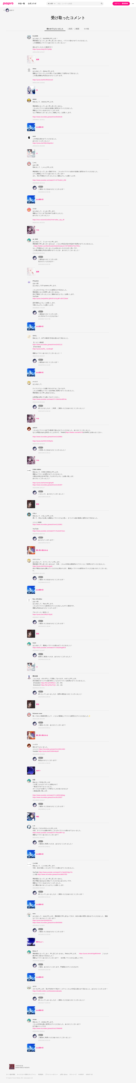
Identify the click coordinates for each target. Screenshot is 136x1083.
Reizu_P (35, 951)
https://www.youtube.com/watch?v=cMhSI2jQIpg (49, 795)
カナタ (34, 986)
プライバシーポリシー (51, 1074)
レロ (34, 826)
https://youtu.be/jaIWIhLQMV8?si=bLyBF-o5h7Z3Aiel (50, 298)
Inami (34, 643)
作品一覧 (21, 3)
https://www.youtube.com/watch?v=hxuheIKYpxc (49, 531)
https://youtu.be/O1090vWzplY (49, 751)
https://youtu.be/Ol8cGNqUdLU (43, 143)
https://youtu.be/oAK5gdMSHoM (90, 953)
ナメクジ (35, 381)
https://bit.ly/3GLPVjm (48, 685)
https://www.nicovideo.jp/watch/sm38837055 (52, 874)
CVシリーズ (73, 1074)
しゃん (34, 162)
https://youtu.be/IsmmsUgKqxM (43, 483)
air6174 (35, 427)
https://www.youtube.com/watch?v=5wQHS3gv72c (56, 872)
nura (34, 913)
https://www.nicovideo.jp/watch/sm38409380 (47, 922)
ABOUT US (89, 1074)
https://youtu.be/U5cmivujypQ (42, 566)
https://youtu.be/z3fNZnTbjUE (42, 614)
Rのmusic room (37, 713)
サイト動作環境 (10, 1074)
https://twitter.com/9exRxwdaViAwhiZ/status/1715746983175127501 (57, 246)
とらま (34, 208)
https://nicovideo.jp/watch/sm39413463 (52, 749)
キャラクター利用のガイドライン (26, 1074)
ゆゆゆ (34, 99)
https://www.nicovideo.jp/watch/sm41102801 (47, 524)
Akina (34, 68)
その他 (86, 29)
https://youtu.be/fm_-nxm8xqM (43, 349)
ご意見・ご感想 (73, 29)
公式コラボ (32, 3)
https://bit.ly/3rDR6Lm (48, 683)
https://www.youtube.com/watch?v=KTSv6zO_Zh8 (49, 180)
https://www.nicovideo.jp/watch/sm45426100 (47, 117)
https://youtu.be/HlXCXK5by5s (43, 441)
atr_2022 (35, 239)
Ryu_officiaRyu (37, 599)
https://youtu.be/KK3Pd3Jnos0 (43, 80)
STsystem (36, 281)
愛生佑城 (35, 676)
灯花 (34, 780)
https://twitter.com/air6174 (74, 432)
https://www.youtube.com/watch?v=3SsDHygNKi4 (49, 647)
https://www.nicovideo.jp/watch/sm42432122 (47, 344)
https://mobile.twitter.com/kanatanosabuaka (47, 991)
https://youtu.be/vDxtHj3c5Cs (42, 920)
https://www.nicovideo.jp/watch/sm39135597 (47, 797)
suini (34, 136)
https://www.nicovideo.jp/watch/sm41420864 (47, 436)
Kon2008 (35, 36)
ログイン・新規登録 (121, 3)
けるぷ (34, 513)
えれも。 (35, 335)
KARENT (81, 1074)
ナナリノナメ (36, 559)
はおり (41, 186)
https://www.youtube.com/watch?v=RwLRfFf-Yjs (49, 832)
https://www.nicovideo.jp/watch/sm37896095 (47, 1028)
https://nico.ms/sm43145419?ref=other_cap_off (48, 220)
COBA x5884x (37, 469)
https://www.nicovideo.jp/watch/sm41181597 (47, 485)
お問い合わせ (64, 1074)
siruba (35, 1019)
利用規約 (40, 1074)
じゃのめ (35, 863)
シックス (35, 744)
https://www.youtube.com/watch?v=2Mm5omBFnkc (50, 399)
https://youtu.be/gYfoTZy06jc (42, 49)
